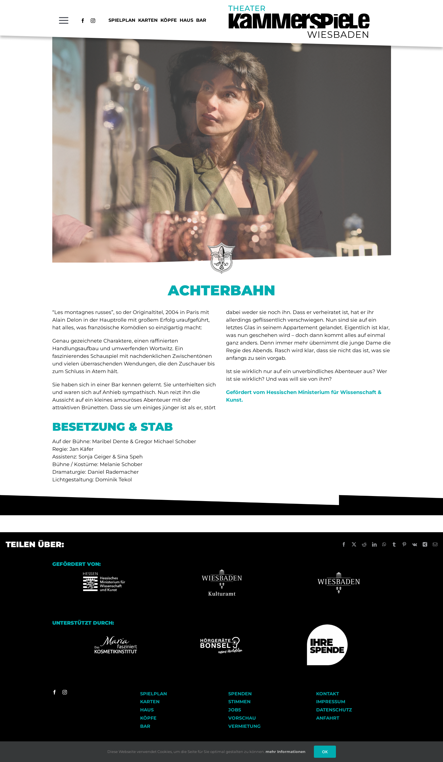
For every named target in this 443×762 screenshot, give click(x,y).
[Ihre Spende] (327, 626)
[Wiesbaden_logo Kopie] (339, 563)
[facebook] (83, 20)
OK (325, 751)
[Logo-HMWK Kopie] (104, 563)
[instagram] (93, 20)
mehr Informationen (285, 751)
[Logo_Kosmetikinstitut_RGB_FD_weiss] (116, 638)
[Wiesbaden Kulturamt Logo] (221, 563)
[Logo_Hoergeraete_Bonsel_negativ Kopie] (221, 639)
